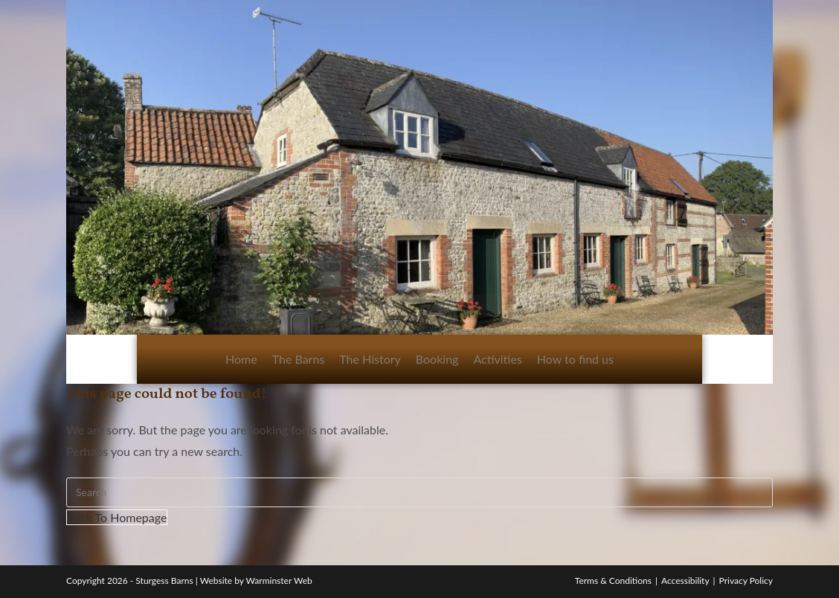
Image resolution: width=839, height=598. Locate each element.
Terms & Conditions (613, 580)
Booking (437, 359)
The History (370, 359)
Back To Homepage (117, 517)
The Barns (298, 359)
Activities (497, 359)
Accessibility (685, 580)
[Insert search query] (419, 492)
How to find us (575, 359)
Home (241, 359)
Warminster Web (279, 580)
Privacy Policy (746, 580)
